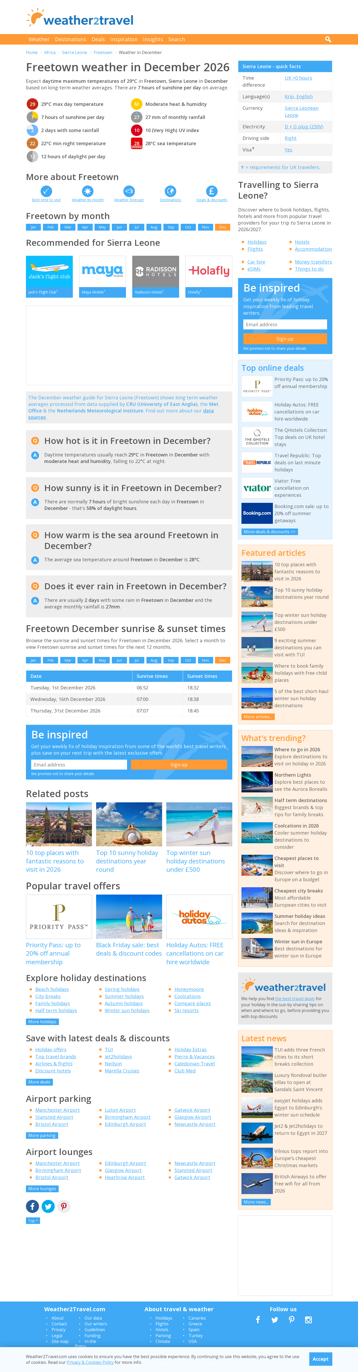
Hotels (302, 242)
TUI (109, 1049)
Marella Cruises (122, 1071)
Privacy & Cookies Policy (90, 1362)
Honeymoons (189, 989)
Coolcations (187, 996)
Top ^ (33, 1220)
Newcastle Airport (195, 1124)
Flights (255, 249)
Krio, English (299, 96)
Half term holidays (56, 1010)
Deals (98, 39)
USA (193, 1341)
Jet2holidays (118, 1056)
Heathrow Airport (125, 1177)
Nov (205, 227)
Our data (93, 1318)
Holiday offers (51, 1049)
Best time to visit (46, 199)
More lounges (42, 1188)
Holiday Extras (190, 1049)
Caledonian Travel (194, 1063)
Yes (288, 149)
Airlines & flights (54, 1063)
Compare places (192, 1003)
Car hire (256, 262)
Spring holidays (122, 989)
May (102, 227)
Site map (60, 1341)
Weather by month (88, 199)
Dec (222, 227)
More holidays (42, 1022)
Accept (321, 1359)
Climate (163, 1341)
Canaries (197, 1318)
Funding (93, 1335)
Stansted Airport (54, 1117)
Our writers (96, 1324)
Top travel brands (55, 1056)
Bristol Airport (51, 1124)
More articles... (258, 717)
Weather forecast (129, 199)
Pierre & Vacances (194, 1056)
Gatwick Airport (192, 1110)
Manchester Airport (57, 1110)
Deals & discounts (211, 199)
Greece (195, 1324)
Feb (50, 227)
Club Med (185, 1071)
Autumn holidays (124, 1003)
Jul (137, 227)
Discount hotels (53, 1071)
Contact (59, 1324)
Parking (163, 1335)
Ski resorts (186, 1010)
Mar (67, 227)
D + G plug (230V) (304, 126)
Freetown (103, 52)
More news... (256, 1202)
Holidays (257, 242)
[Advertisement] (237, 17)
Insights (153, 39)
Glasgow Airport (192, 1117)
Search (176, 39)
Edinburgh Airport (125, 1124)
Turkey (196, 1335)
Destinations (70, 39)
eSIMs (254, 269)
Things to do (309, 269)
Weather (39, 39)
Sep (171, 227)
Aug (154, 227)
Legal (57, 1335)
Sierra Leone (74, 52)
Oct (188, 227)
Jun (119, 227)
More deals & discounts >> (269, 532)
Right (291, 138)
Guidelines (95, 1329)
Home (32, 52)
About (58, 1318)
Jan (33, 227)
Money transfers (313, 262)
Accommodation (313, 249)
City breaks (48, 996)
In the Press (85, 1343)
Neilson (113, 1063)
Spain (194, 1329)
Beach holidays (52, 989)
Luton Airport (120, 1110)
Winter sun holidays (127, 1010)
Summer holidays (124, 996)
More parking (42, 1135)
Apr (85, 227)
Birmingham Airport (128, 1117)
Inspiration (124, 39)
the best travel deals (295, 998)
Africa (50, 52)
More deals (39, 1082)
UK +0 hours (298, 78)
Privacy (58, 1329)
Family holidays (52, 1003)
